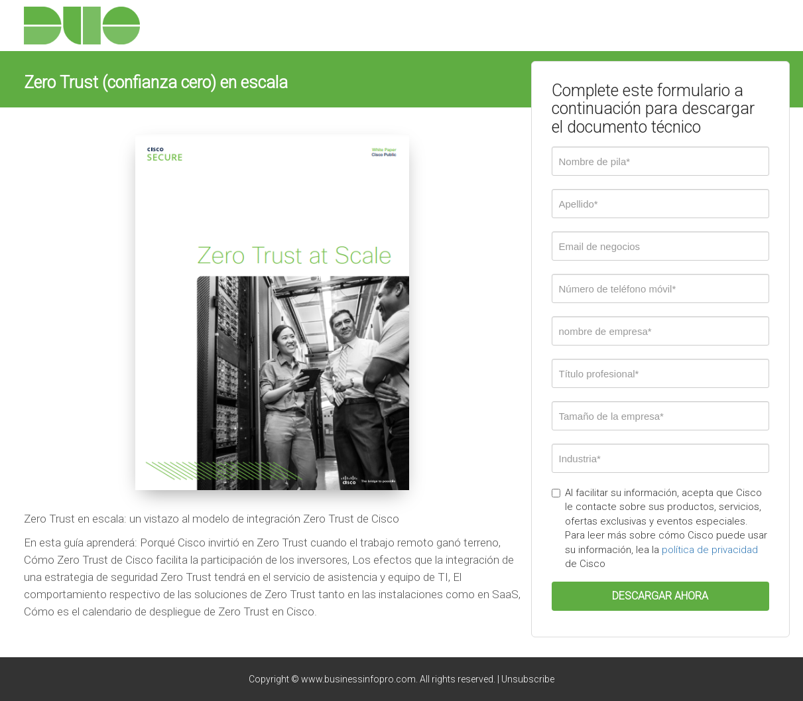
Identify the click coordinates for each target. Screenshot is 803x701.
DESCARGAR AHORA (660, 596)
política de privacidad (710, 550)
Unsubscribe (527, 679)
